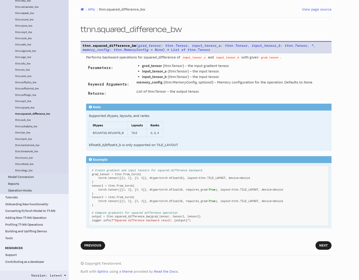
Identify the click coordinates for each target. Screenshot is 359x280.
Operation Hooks (20, 190)
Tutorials (11, 197)
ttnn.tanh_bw (23, 139)
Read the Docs (166, 271)
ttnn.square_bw (24, 107)
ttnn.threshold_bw (26, 151)
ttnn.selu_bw (23, 44)
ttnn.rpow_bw (23, 26)
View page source (317, 9)
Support (11, 255)
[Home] (82, 9)
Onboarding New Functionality (26, 204)
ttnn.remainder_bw (26, 7)
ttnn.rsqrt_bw (23, 32)
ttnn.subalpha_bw (26, 126)
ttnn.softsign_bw (25, 95)
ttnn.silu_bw (22, 63)
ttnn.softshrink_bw (27, 88)
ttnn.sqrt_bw (23, 101)
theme (127, 271)
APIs (91, 9)
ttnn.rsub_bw (23, 38)
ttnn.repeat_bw (24, 13)
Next (323, 245)
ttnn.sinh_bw (23, 76)
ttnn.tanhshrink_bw (27, 145)
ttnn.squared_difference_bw (32, 114)
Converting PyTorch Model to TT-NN (30, 211)
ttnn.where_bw (24, 164)
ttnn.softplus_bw (25, 82)
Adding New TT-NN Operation (25, 218)
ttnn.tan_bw (22, 132)
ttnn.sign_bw (23, 57)
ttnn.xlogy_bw (24, 170)
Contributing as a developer (24, 262)
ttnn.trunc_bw (24, 158)
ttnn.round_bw (24, 19)
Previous (92, 245)
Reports (13, 184)
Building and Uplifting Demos (26, 231)
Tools (9, 238)
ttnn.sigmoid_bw (25, 51)
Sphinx (103, 271)
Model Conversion (21, 177)
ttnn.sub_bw (23, 120)
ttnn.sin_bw (22, 70)
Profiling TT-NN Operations (24, 224)
